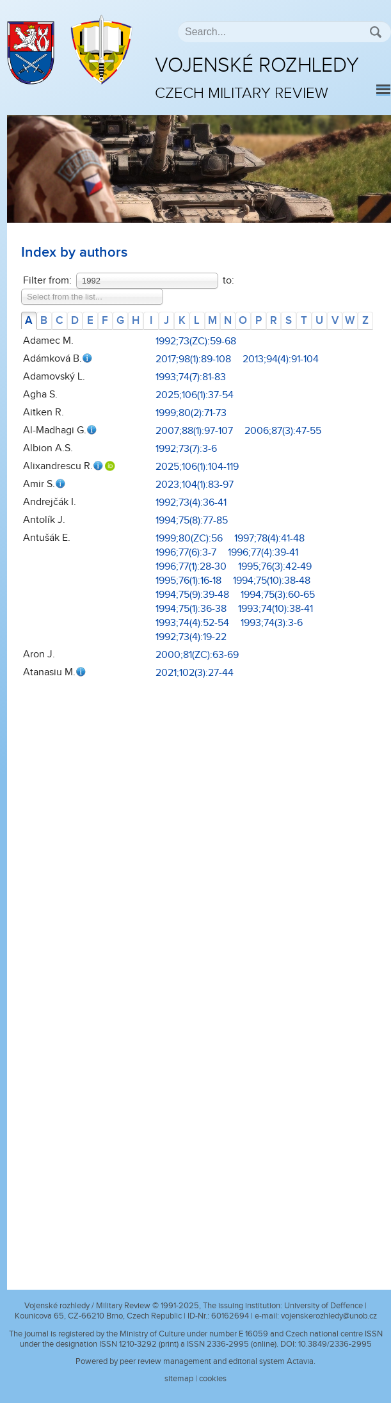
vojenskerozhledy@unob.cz (329, 1316)
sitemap (178, 1379)
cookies (213, 1379)
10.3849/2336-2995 (335, 1344)
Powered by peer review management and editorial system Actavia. (195, 1361)
